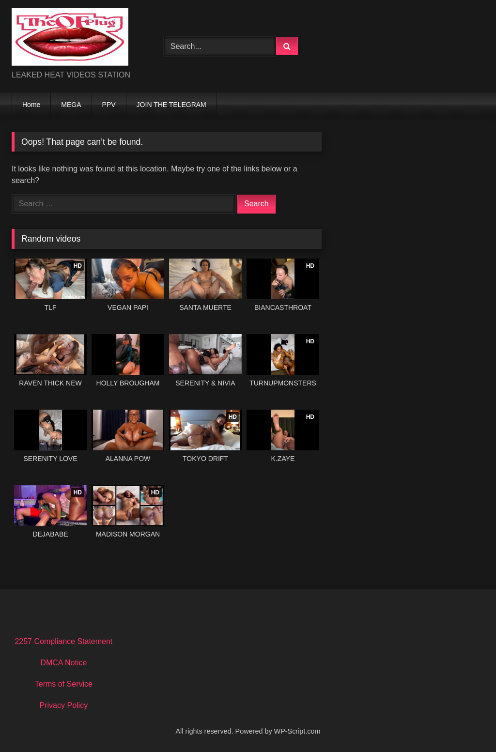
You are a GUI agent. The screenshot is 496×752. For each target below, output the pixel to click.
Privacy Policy (64, 705)
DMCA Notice (63, 663)
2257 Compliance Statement (63, 641)
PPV (109, 104)
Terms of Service (64, 684)
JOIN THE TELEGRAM (171, 104)
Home (31, 104)
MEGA (71, 104)
